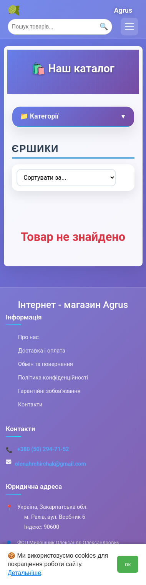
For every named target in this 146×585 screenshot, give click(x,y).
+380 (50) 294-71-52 (43, 449)
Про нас (28, 337)
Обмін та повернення (45, 364)
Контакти (30, 404)
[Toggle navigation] (129, 26)
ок (128, 564)
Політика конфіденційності (53, 377)
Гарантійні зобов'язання (49, 391)
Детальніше (24, 573)
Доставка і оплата (41, 351)
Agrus (123, 10)
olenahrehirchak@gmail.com (50, 464)
